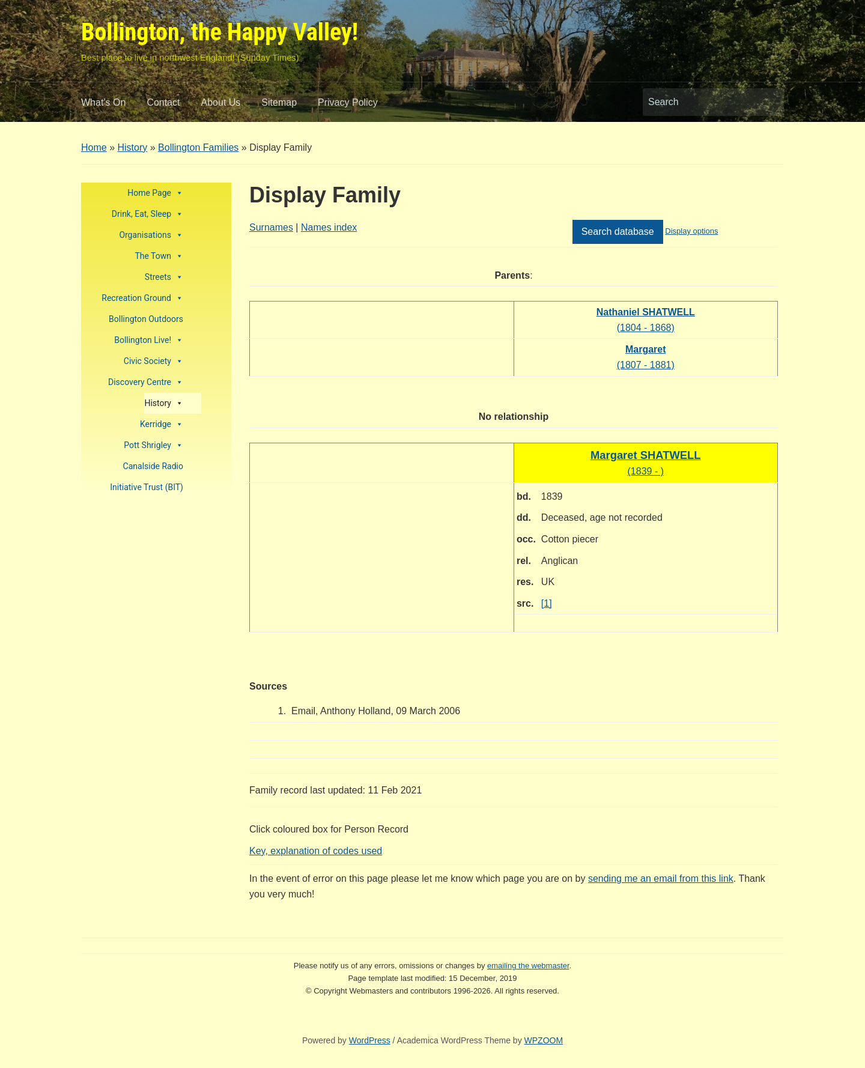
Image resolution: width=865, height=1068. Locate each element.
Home (94, 147)
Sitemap (279, 102)
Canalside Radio (153, 466)
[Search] (702, 102)
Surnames (271, 227)
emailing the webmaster (528, 965)
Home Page (155, 193)
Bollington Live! (148, 340)
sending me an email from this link (660, 878)
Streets (164, 277)
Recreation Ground (142, 298)
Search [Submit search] (769, 102)
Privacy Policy (348, 102)
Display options (691, 230)
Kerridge (161, 424)
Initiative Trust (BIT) (146, 487)
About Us (221, 102)
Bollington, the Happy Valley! (219, 32)
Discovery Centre (145, 382)
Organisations (151, 235)
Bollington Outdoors (146, 319)
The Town (159, 256)
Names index (329, 227)
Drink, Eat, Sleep (147, 214)
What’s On (103, 102)
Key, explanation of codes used (315, 851)
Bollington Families (198, 147)
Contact (163, 102)
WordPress (369, 1040)
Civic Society (153, 361)
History (132, 147)
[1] (546, 603)
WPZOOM (543, 1040)
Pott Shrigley (153, 445)
